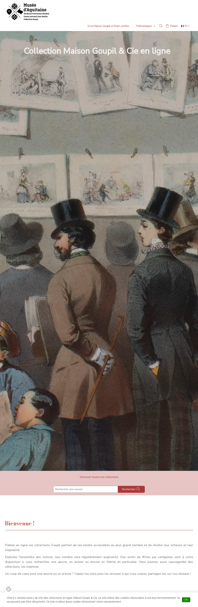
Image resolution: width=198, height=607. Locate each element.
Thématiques (144, 26)
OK (187, 599)
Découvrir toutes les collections (99, 477)
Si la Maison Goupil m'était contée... (109, 26)
